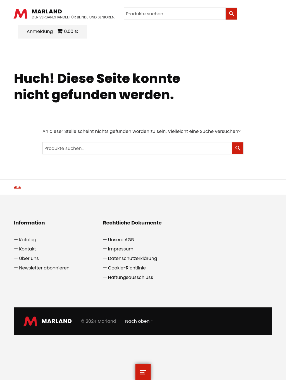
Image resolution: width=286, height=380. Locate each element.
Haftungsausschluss (130, 277)
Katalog (27, 239)
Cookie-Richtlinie (127, 268)
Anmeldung (40, 31)
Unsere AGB (121, 239)
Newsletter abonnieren (44, 268)
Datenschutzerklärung (132, 258)
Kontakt (27, 249)
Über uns (29, 258)
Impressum (121, 249)
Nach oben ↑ (139, 321)
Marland (47, 11)
